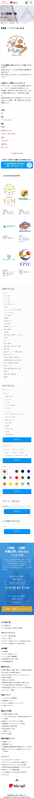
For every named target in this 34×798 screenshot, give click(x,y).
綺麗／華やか (9, 396)
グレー (16, 472)
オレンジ (4, 484)
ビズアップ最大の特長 (8, 636)
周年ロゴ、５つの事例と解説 (10, 769)
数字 (26, 455)
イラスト (7, 402)
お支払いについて (7, 705)
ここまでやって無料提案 (9, 698)
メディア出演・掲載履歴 (9, 656)
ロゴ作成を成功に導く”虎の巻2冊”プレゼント (15, 685)
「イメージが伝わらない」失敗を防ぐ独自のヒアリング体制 (17, 717)
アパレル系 (7, 295)
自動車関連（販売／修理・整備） (13, 360)
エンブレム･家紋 (10, 405)
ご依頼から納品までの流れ (10, 714)
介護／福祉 (7, 323)
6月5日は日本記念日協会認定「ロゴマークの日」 (16, 767)
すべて (5, 293)
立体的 (7, 425)
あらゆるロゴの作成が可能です (11, 672)
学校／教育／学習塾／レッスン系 (13, 335)
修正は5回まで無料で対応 (9, 726)
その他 (5, 307)
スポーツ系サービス (9, 304)
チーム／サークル (8, 312)
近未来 (7, 431)
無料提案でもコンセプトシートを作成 (13, 723)
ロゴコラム (5, 774)
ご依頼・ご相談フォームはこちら (17, 609)
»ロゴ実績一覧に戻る (17, 153)
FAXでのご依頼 (6, 733)
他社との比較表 (7, 677)
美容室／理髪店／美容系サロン (12, 357)
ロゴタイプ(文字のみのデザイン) (14, 414)
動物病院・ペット (8, 326)
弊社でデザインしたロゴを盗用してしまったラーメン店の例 (17, 750)
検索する (17, 439)
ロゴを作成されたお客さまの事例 (12, 628)
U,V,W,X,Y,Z (8, 455)
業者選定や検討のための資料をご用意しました (16, 682)
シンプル (7, 411)
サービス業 (7, 301)
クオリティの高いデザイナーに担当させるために (16, 641)
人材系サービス (8, 321)
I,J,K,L (7, 452)
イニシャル (8, 399)
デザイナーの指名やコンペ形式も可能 (13, 643)
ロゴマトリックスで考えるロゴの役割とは (14, 762)
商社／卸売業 (7, 329)
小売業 (5, 337)
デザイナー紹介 (7, 638)
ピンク (10, 478)
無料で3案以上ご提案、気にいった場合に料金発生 (17, 670)
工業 (5, 340)
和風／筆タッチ (9, 419)
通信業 (5, 371)
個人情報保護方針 (7, 661)
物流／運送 (7, 349)
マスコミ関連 (7, 315)
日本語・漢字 (18, 455)
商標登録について (7, 744)
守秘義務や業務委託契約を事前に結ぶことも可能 (16, 746)
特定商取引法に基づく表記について (17, 795)
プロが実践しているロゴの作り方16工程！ (14, 772)
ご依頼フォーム (7, 731)
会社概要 (5, 651)
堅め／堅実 (8, 422)
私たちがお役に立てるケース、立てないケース (16, 675)
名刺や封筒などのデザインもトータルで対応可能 (16, 687)
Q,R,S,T (22, 452)
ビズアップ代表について (9, 654)
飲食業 (5, 377)
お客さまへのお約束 (8, 680)
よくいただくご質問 (8, 690)
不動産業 (6, 318)
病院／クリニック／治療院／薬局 (13, 351)
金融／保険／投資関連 (10, 374)
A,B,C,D (14, 449)
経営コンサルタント (9, 354)
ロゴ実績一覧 (12, 22)
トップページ (5, 22)
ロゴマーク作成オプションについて (12, 703)
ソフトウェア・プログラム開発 (12, 309)
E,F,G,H (22, 449)
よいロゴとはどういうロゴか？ (11, 759)
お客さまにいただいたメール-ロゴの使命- (14, 764)
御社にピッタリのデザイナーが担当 (12, 721)
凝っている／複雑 (10, 417)
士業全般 (6, 332)
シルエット (8, 408)
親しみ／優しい (9, 428)
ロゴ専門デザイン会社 (11, 2)
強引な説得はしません (8, 728)
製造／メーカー (8, 365)
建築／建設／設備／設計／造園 (12, 346)
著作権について (7, 741)
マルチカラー (28, 484)
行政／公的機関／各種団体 (11, 363)
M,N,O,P (14, 452)
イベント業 (7, 298)
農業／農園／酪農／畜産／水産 (12, 368)
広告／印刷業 (7, 343)
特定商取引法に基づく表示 (10, 659)
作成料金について (7, 700)
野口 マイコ (4, 147)
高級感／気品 (9, 434)
